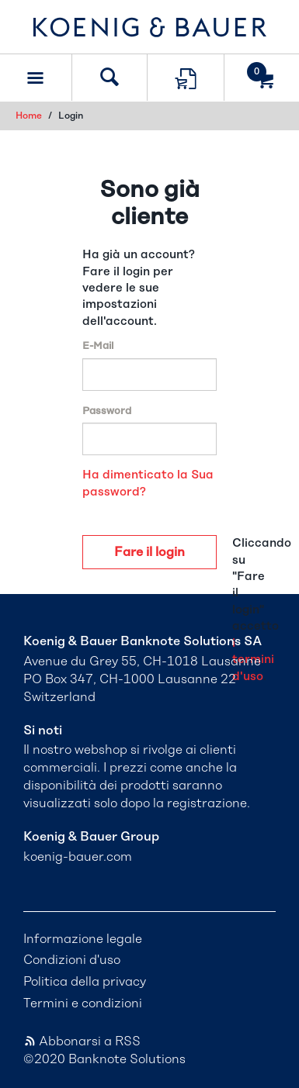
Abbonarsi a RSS (82, 1041)
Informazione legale (82, 939)
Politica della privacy (84, 982)
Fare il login (149, 552)
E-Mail (97, 346)
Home (29, 115)
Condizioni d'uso (71, 960)
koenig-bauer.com (77, 857)
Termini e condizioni (82, 1003)
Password (106, 411)
